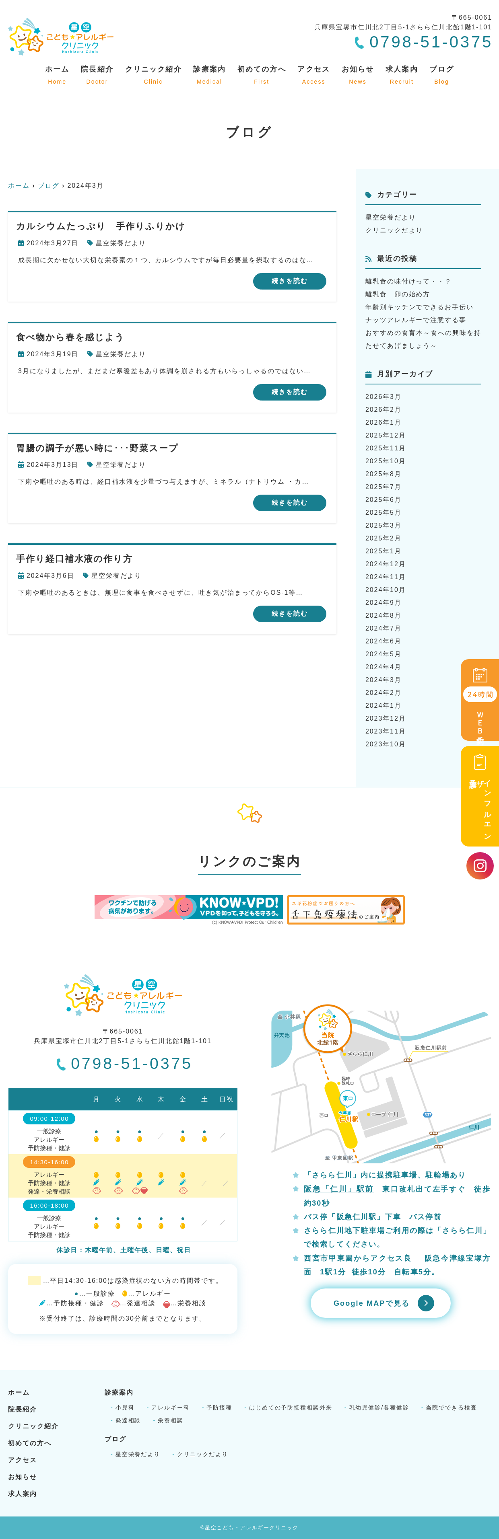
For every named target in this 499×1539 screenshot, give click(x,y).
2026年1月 (383, 422)
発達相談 (128, 1420)
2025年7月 (383, 486)
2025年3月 (383, 525)
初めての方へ (261, 75)
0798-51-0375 (124, 1063)
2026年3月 (383, 396)
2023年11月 (385, 731)
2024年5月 (383, 654)
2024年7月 (383, 628)
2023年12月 (385, 718)
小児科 (125, 1407)
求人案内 (402, 75)
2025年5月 (383, 512)
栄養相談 (171, 1420)
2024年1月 (383, 705)
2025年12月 (385, 435)
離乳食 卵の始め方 (397, 294)
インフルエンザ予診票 (480, 796)
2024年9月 (383, 602)
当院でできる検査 (451, 1407)
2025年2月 (383, 538)
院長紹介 (97, 75)
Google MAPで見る (372, 1303)
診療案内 (209, 75)
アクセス (313, 75)
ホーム (57, 75)
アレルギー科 (170, 1407)
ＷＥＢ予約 (480, 700)
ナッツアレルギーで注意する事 (415, 319)
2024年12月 (385, 564)
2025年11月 (385, 448)
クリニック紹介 (153, 75)
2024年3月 (383, 679)
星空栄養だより (121, 243)
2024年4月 (383, 667)
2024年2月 (383, 692)
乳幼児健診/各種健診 (379, 1407)
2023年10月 (385, 744)
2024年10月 (385, 589)
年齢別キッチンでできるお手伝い (419, 307)
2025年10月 (385, 461)
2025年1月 (383, 551)
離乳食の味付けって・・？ (408, 281)
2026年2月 (383, 409)
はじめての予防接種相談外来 (290, 1407)
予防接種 (219, 1407)
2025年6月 (383, 499)
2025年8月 (383, 474)
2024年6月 (383, 641)
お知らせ (358, 75)
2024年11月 (385, 576)
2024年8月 (383, 615)
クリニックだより (394, 230)
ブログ (441, 75)
